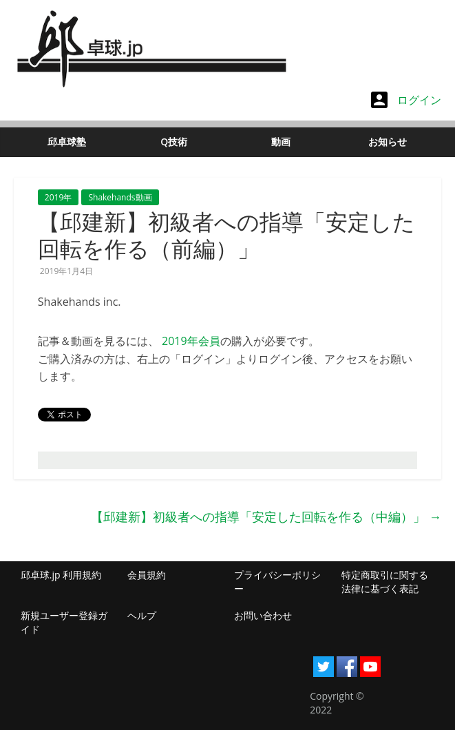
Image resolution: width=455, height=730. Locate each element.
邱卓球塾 (66, 141)
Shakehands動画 (119, 197)
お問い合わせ (263, 615)
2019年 (58, 197)
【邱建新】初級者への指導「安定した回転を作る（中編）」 (266, 516)
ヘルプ (141, 615)
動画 (280, 141)
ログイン (406, 99)
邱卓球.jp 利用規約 (61, 574)
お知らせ (387, 141)
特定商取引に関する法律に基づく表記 (384, 581)
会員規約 (146, 574)
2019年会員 (191, 340)
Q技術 (173, 141)
